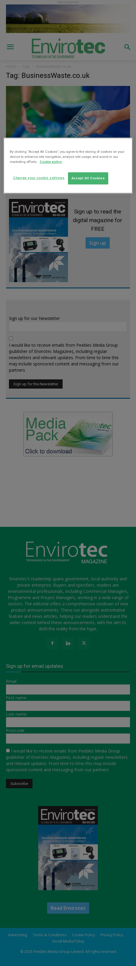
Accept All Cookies (88, 178)
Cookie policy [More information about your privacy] (51, 162)
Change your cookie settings (38, 178)
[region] (67, 166)
